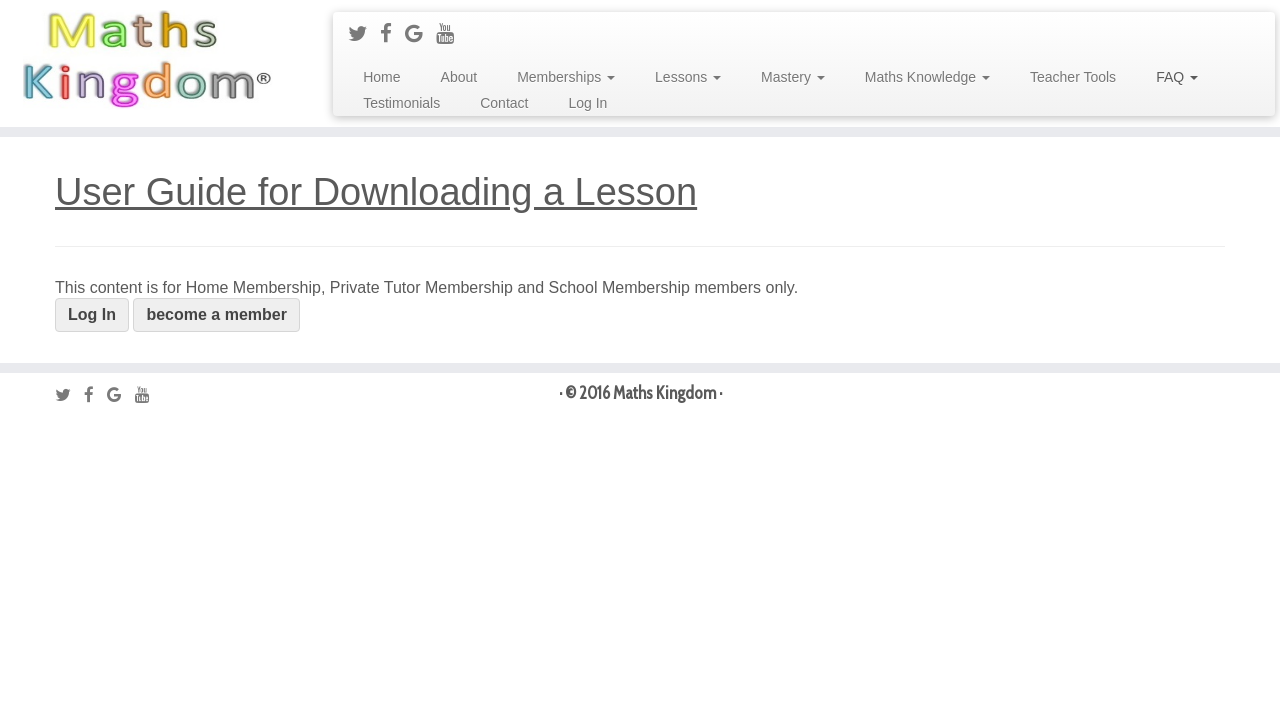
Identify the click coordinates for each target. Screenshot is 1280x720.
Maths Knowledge (927, 77)
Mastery (793, 77)
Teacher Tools (1073, 77)
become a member (216, 314)
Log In (587, 103)
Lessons (688, 77)
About (459, 77)
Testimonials (401, 103)
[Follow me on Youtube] (451, 33)
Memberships (566, 77)
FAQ (1177, 77)
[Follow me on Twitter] (364, 33)
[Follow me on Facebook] (392, 33)
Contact (504, 103)
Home (381, 77)
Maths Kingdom (664, 393)
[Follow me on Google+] (420, 33)
